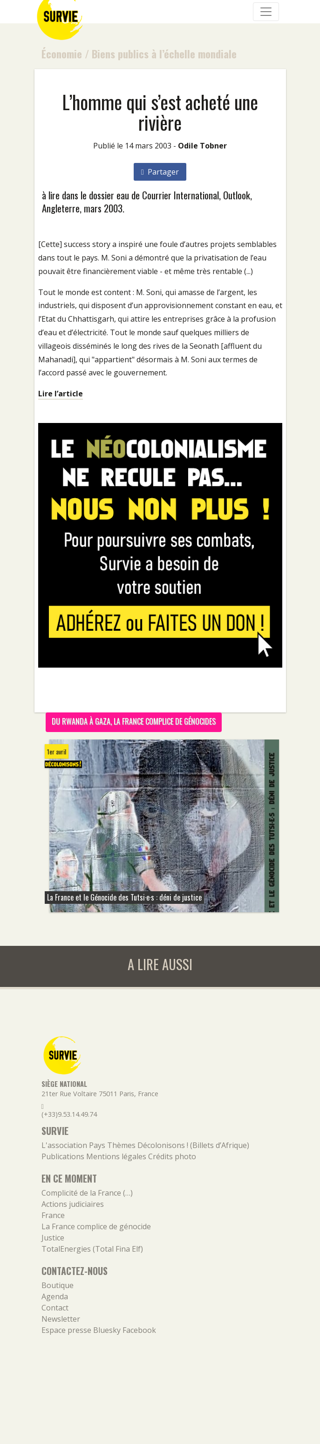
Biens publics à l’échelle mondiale (164, 53)
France (53, 1215)
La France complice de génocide (96, 1226)
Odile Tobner (202, 146)
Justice (52, 1238)
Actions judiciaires (72, 1204)
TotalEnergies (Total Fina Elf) (92, 1249)
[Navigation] (266, 11)
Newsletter (60, 1319)
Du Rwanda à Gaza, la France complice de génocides (134, 721)
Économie (61, 53)
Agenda (54, 1296)
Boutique (57, 1285)
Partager (160, 172)
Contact (54, 1308)
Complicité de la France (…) (87, 1193)
